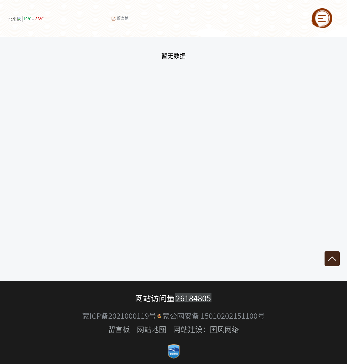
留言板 (120, 18)
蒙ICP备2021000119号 (119, 315)
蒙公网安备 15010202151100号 (213, 315)
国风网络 (224, 329)
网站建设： (191, 329)
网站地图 (151, 329)
